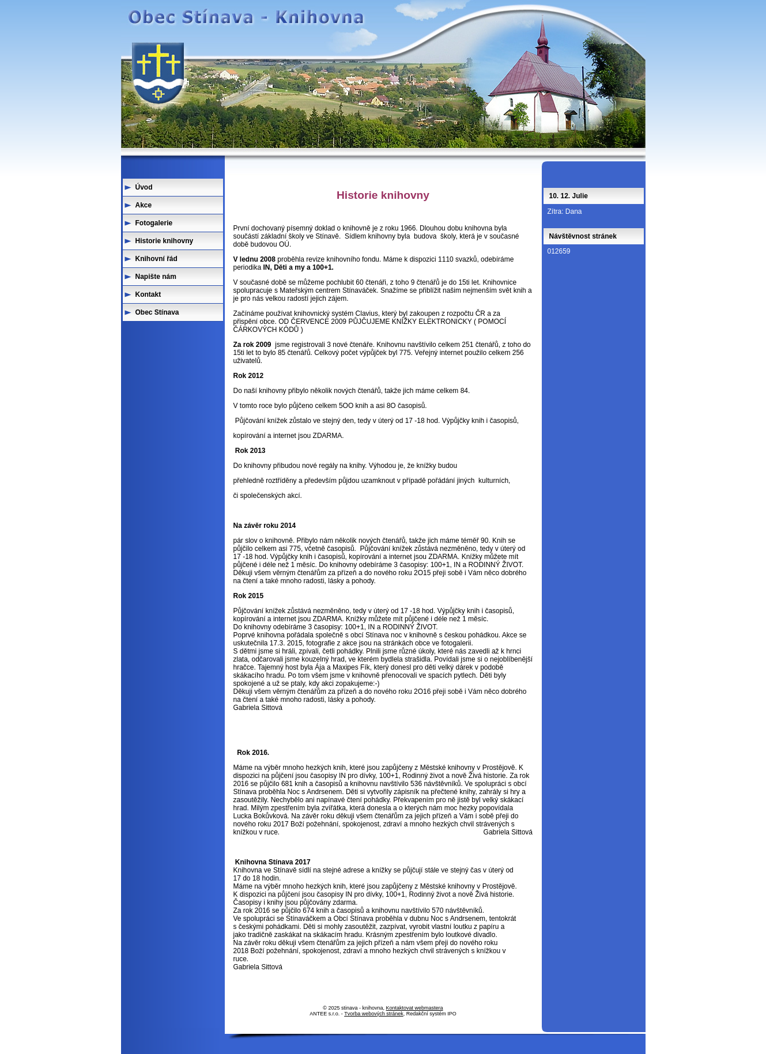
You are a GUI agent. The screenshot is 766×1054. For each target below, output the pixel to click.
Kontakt (148, 294)
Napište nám (155, 277)
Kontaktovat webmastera (414, 1008)
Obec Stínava (157, 312)
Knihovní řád (156, 259)
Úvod (144, 187)
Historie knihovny (164, 241)
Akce (143, 205)
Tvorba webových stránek (373, 1014)
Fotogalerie (154, 223)
